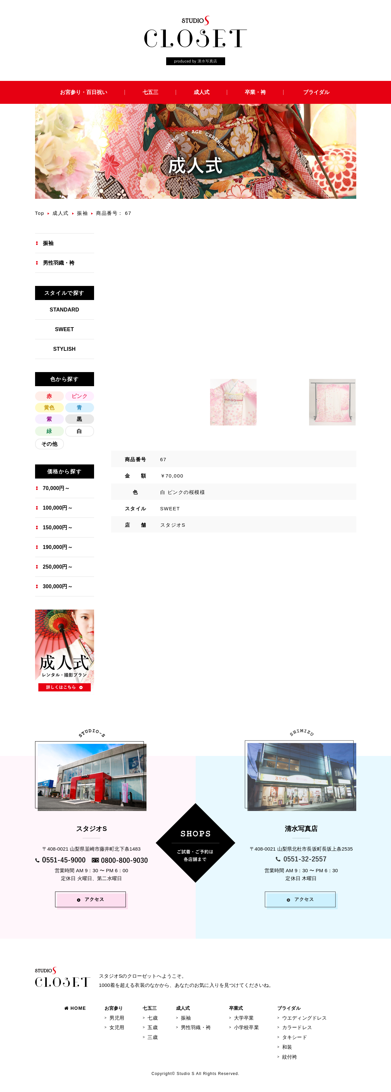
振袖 (82, 213)
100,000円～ (58, 508)
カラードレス (297, 1027)
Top (40, 213)
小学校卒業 (246, 1027)
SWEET (64, 329)
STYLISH (64, 349)
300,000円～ (58, 586)
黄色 (49, 407)
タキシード (294, 1037)
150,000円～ (58, 527)
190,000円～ (58, 547)
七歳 (152, 1018)
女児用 (116, 1027)
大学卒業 (244, 1018)
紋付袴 (289, 1057)
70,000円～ (56, 488)
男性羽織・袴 (59, 263)
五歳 (152, 1027)
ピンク (79, 396)
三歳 (152, 1037)
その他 (49, 444)
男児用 (116, 1018)
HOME (75, 1008)
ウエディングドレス (304, 1018)
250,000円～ (58, 567)
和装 (287, 1047)
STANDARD (64, 309)
